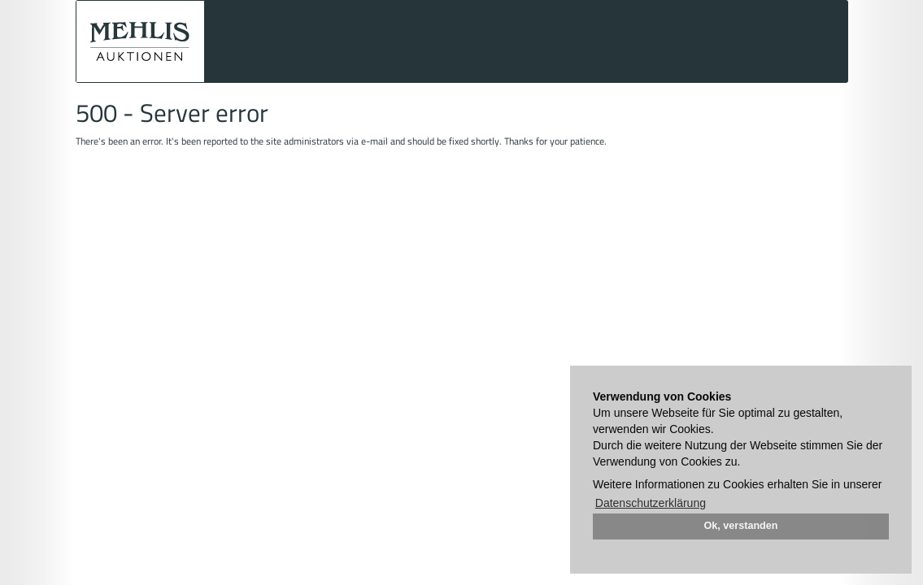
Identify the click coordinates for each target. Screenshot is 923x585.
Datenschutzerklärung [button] (650, 502)
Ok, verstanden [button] (741, 525)
